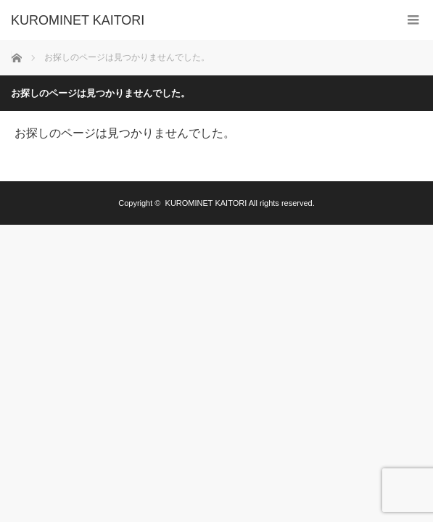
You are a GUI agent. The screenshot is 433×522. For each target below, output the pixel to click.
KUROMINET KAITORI (77, 20)
